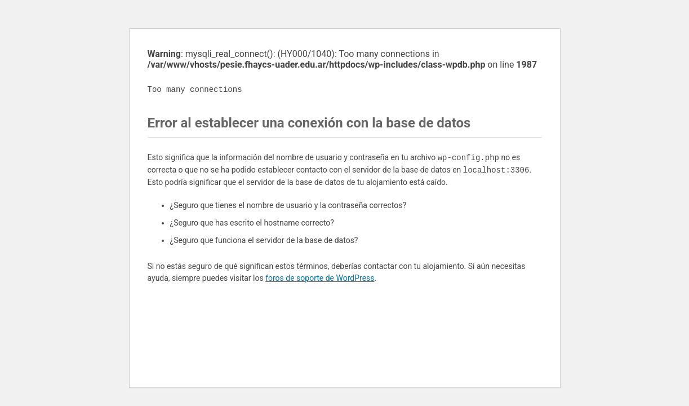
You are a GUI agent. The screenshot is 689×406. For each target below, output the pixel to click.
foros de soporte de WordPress (319, 278)
